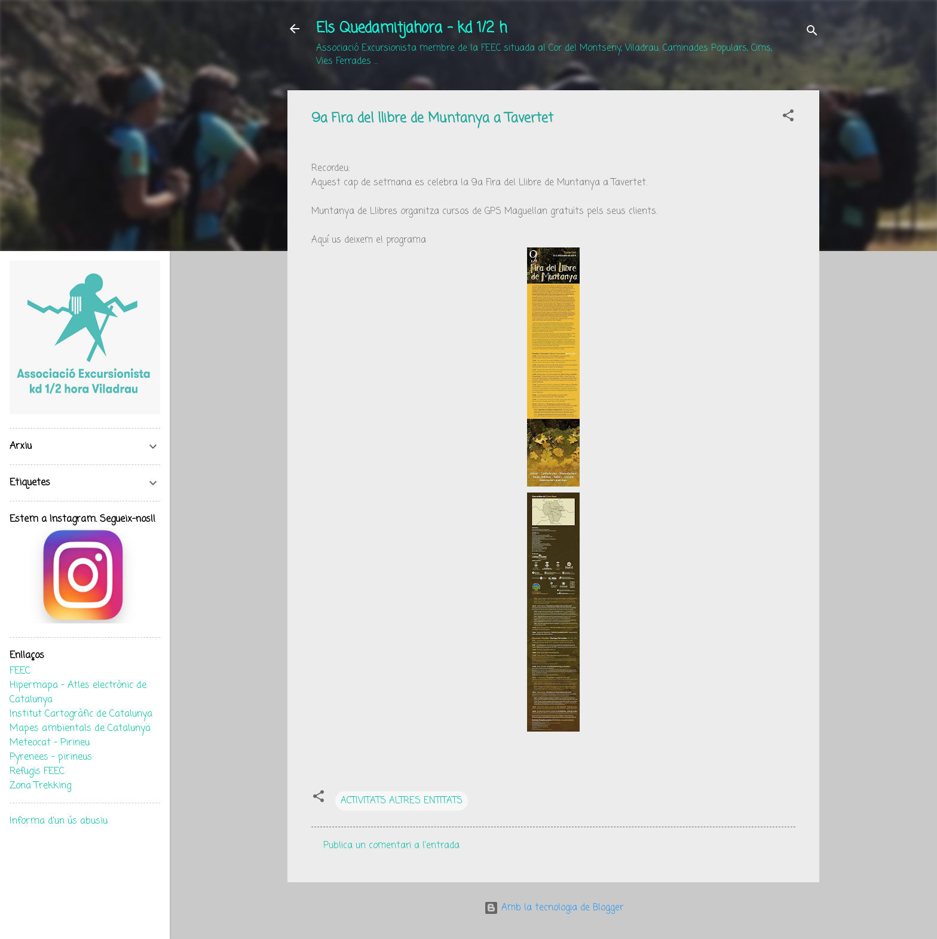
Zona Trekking (40, 786)
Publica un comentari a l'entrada (391, 845)
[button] (788, 117)
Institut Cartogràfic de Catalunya (81, 714)
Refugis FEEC (37, 771)
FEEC (20, 671)
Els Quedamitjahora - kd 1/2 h (411, 28)
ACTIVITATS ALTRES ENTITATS (402, 801)
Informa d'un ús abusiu (59, 821)
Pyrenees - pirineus (51, 757)
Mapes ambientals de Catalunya (80, 728)
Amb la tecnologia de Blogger (553, 907)
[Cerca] (812, 32)
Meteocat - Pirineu (50, 743)
